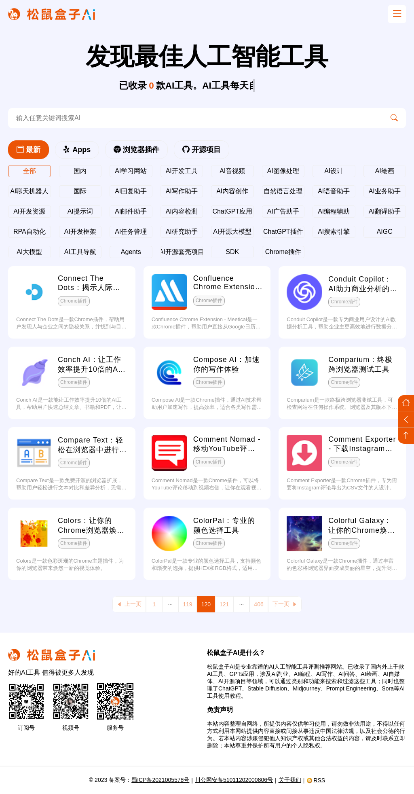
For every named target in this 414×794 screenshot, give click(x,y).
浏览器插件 (136, 150)
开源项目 (201, 150)
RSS (315, 780)
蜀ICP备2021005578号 (160, 780)
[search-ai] (195, 118)
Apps (77, 150)
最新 (28, 150)
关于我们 (290, 780)
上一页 (129, 604)
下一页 (284, 604)
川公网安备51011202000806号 (234, 780)
